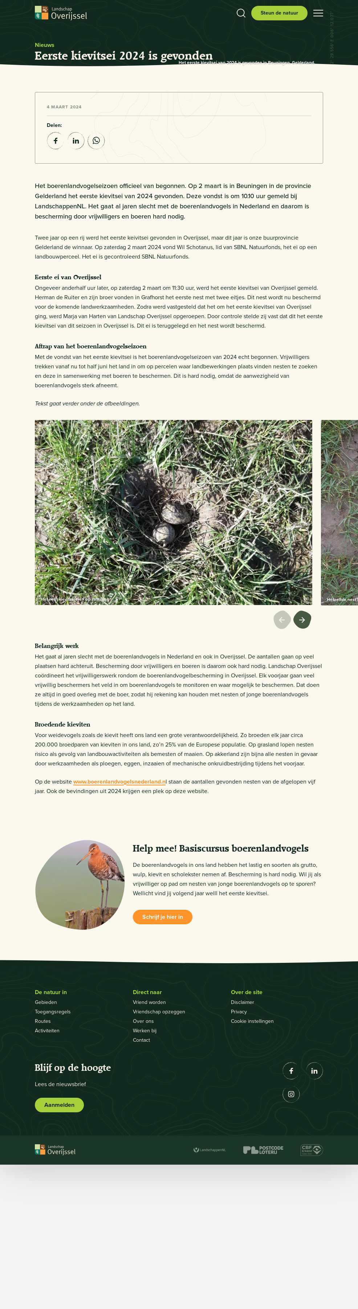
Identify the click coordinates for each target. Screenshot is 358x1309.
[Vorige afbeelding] (283, 765)
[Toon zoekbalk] (241, 13)
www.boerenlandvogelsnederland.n (119, 926)
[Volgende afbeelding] (302, 765)
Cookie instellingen (252, 1165)
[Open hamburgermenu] (318, 13)
